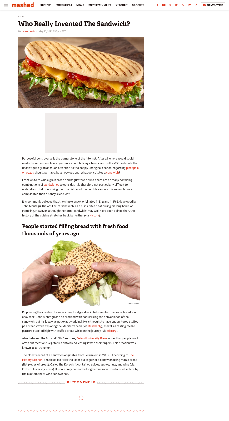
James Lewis (28, 31)
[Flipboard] (190, 6)
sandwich (112, 172)
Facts (21, 17)
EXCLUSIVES (64, 5)
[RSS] (196, 6)
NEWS (80, 5)
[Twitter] (170, 6)
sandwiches (51, 184)
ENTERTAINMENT (99, 5)
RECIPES (45, 5)
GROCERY (138, 5)
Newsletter (212, 5)
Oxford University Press (92, 338)
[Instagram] (177, 6)
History (94, 215)
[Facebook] (157, 6)
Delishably (94, 326)
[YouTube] (164, 6)
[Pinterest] (183, 6)
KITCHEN (121, 5)
